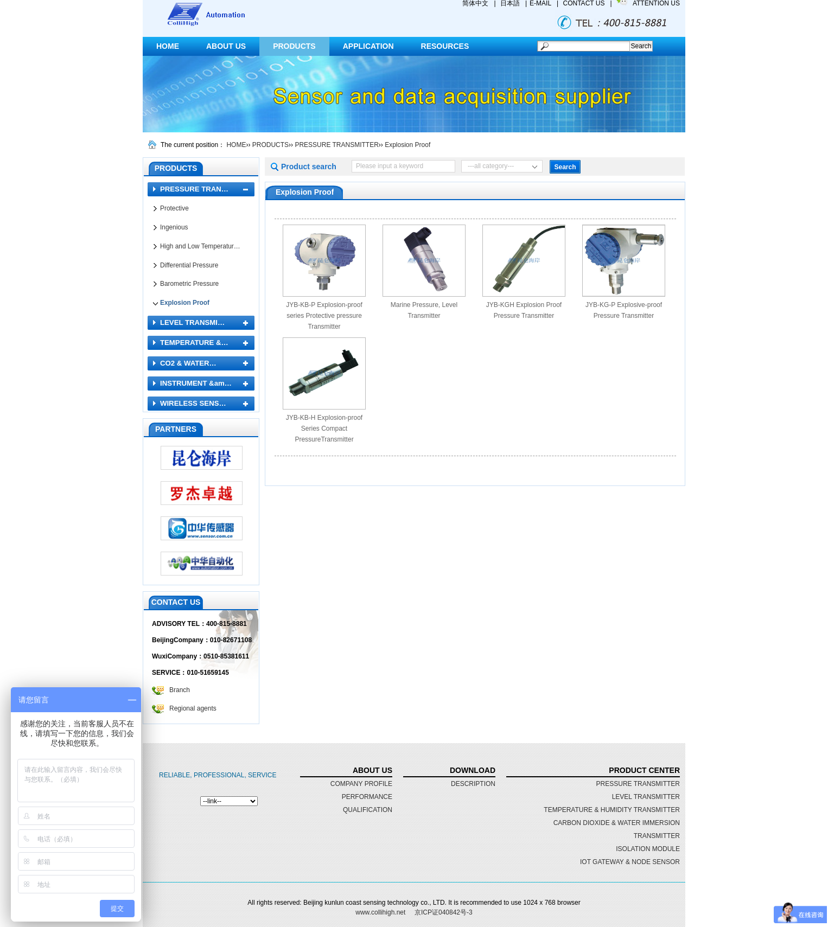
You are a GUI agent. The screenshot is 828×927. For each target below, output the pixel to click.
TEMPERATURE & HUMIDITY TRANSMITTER (612, 810)
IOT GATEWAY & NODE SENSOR (630, 862)
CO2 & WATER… (188, 363)
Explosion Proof (407, 145)
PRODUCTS (294, 46)
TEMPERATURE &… (194, 342)
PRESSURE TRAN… (194, 189)
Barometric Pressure (189, 283)
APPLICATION (368, 46)
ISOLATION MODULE (648, 849)
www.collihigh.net (380, 912)
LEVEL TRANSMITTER (646, 797)
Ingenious (174, 227)
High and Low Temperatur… (200, 246)
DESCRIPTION (473, 784)
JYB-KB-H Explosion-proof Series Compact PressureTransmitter (324, 428)
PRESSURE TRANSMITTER (336, 145)
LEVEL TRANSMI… (192, 322)
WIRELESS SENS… (193, 403)
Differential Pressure (189, 265)
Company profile (361, 784)
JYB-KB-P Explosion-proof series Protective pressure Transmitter (324, 315)
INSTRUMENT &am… (196, 383)
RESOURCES (445, 46)
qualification (367, 810)
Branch (179, 690)
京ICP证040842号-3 (444, 912)
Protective (174, 208)
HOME (167, 46)
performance (367, 797)
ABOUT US (226, 46)
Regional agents (192, 708)
